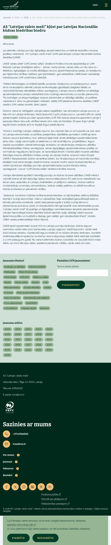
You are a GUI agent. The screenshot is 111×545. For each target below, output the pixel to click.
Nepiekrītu (46, 538)
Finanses (8, 293)
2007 (28, 334)
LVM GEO (24, 277)
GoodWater (31, 303)
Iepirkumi (44, 308)
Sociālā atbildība (32, 287)
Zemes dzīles (10, 37)
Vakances (8, 468)
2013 (38, 339)
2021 (17, 350)
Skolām (35, 282)
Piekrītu (18, 538)
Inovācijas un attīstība (14, 267)
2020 (7, 350)
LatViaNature (10, 308)
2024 (49, 350)
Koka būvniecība (12, 298)
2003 (38, 329)
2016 (17, 345)
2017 (28, 345)
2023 (38, 350)
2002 (28, 329)
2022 (28, 350)
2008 (38, 334)
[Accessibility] (95, 5)
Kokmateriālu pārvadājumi (36, 298)
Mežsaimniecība (12, 287)
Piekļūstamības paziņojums (54, 503)
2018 (38, 345)
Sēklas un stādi (40, 277)
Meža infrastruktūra (28, 272)
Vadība (47, 287)
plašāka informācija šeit (20, 524)
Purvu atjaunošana (13, 303)
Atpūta (7, 282)
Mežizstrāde (10, 277)
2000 (7, 329)
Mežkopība (9, 272)
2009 (49, 334)
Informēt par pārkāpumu (52, 499)
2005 (7, 334)
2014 (49, 339)
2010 (7, 339)
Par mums (8, 455)
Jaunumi (7, 462)
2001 (17, 329)
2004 (49, 329)
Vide (45, 282)
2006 (17, 334)
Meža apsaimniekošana (28, 293)
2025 (7, 355)
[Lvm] (10, 5)
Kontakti (7, 475)
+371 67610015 (15, 434)
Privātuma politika (49, 494)
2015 (7, 345)
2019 (49, 345)
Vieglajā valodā (28, 308)
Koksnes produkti (37, 267)
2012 (28, 339)
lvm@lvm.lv (18, 394)
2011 (18, 339)
